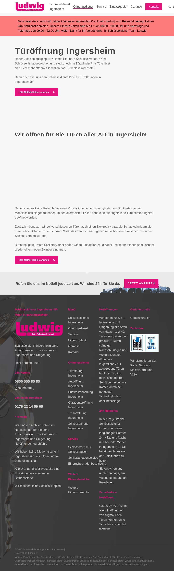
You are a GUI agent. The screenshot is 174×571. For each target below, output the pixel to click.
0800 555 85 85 (27, 381)
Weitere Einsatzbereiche (78, 490)
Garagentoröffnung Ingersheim (80, 405)
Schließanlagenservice (82, 457)
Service (73, 334)
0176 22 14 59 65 (29, 406)
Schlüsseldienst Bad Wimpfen (30, 560)
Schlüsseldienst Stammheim (44, 564)
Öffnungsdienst (78, 328)
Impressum (57, 549)
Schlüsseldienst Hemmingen (127, 557)
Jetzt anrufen (141, 283)
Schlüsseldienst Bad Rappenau (77, 564)
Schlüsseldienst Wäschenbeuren (57, 557)
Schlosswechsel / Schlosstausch (79, 449)
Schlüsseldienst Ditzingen (135, 564)
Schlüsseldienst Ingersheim (78, 320)
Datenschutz (21, 553)
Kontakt (73, 352)
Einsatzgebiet (77, 340)
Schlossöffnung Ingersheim (78, 426)
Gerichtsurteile (139, 317)
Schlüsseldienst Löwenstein (122, 560)
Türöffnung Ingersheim (75, 373)
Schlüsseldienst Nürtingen (93, 560)
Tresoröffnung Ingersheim (77, 415)
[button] (36, 92)
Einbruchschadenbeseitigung (82, 463)
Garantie (74, 346)
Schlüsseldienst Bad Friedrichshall (93, 557)
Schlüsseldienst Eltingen (107, 564)
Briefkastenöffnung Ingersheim (80, 394)
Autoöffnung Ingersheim (76, 384)
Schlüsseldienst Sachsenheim (62, 560)
